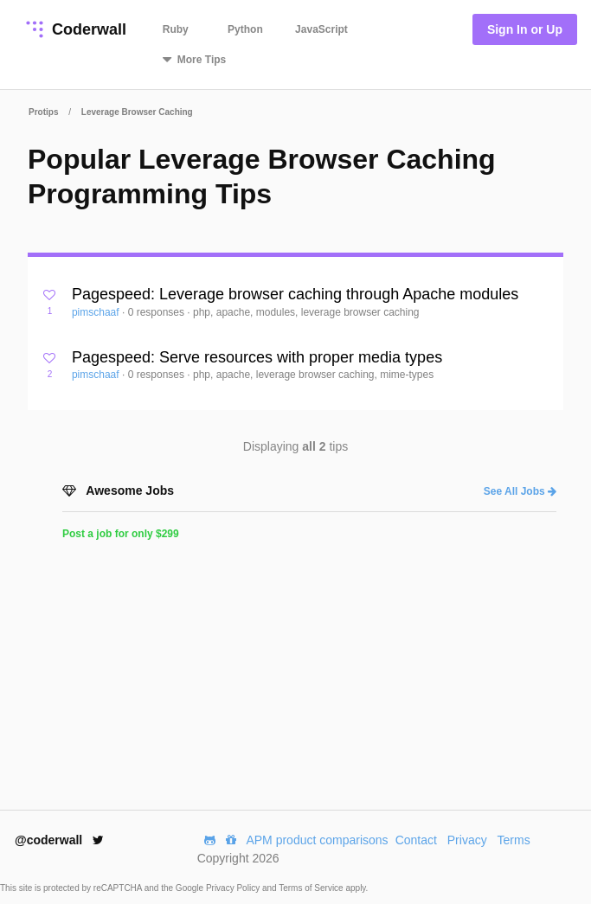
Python (245, 29)
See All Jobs (520, 491)
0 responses (158, 312)
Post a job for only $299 (120, 534)
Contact (416, 840)
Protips (43, 112)
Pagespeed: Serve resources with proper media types (257, 357)
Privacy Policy (234, 888)
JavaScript (321, 29)
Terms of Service (312, 888)
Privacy (467, 840)
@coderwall (59, 840)
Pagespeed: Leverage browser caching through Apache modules (295, 294)
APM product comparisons (317, 840)
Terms (514, 840)
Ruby (176, 29)
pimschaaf (97, 312)
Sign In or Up (524, 29)
